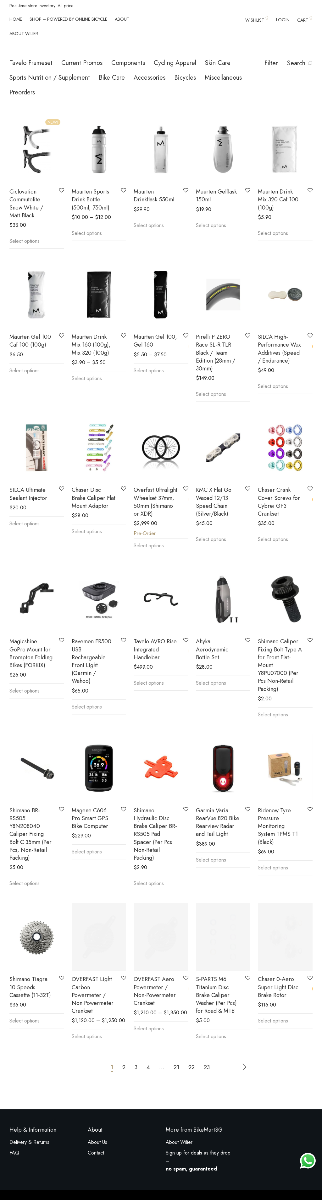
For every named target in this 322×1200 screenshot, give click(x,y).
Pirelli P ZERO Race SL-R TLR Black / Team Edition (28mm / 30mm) (215, 353)
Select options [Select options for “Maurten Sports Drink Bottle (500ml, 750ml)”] (87, 233)
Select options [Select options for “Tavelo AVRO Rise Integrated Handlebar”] (149, 683)
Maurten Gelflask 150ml (216, 196)
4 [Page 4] (148, 1067)
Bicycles (185, 77)
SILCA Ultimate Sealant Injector (28, 494)
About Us (97, 1142)
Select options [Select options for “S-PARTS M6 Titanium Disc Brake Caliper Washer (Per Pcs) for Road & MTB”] (211, 1035)
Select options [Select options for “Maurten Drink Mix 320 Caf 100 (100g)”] (273, 233)
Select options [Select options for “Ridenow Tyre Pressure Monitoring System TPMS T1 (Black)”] (273, 867)
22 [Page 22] (191, 1067)
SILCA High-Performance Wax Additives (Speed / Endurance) (279, 349)
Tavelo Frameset (31, 62)
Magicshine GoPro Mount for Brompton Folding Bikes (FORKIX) (31, 653)
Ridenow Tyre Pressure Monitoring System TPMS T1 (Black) (278, 826)
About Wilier (23, 33)
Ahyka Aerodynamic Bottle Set (212, 649)
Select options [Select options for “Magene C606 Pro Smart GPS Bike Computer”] (87, 851)
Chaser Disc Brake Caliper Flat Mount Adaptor (93, 498)
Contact (96, 1152)
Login (283, 20)
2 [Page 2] (123, 1067)
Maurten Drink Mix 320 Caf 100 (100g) (278, 199)
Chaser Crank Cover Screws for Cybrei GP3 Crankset (279, 502)
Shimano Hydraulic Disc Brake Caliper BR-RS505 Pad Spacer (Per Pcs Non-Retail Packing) (155, 834)
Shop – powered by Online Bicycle (68, 19)
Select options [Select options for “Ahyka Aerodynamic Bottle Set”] (211, 683)
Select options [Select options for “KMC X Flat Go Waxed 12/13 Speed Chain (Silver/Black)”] (211, 539)
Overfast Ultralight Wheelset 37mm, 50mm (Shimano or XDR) (155, 502)
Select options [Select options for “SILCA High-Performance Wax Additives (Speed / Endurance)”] (273, 386)
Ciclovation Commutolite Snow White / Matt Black (26, 204)
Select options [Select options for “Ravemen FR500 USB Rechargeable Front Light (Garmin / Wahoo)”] (87, 706)
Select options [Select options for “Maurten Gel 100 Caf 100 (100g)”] (24, 370)
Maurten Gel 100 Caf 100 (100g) (30, 341)
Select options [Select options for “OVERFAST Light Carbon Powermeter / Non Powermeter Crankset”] (87, 1035)
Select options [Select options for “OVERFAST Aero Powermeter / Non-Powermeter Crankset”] (149, 1028)
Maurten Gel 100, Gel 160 (155, 341)
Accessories (149, 77)
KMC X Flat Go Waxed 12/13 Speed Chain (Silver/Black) (213, 502)
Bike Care (112, 77)
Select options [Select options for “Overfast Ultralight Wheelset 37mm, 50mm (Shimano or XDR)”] (149, 545)
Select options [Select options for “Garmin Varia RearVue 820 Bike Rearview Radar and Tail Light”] (211, 859)
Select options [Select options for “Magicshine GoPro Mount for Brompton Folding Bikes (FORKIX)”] (24, 690)
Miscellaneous (223, 77)
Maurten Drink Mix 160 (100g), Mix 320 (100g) (91, 345)
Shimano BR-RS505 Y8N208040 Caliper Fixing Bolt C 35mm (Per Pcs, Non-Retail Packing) (30, 834)
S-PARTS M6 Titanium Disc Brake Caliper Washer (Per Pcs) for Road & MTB (216, 994)
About (122, 19)
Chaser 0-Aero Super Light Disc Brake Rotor (278, 986)
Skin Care (217, 62)
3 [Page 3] (136, 1067)
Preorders (22, 92)
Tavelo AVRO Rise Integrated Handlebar (155, 649)
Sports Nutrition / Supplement (49, 77)
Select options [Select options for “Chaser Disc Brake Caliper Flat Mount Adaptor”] (87, 531)
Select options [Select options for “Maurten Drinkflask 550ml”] (149, 225)
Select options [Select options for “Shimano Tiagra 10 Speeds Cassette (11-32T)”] (24, 1020)
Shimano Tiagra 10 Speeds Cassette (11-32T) (30, 987)
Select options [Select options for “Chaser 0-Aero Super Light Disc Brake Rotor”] (273, 1020)
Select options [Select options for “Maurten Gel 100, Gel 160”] (149, 370)
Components (128, 62)
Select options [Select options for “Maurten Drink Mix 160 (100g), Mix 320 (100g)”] (87, 378)
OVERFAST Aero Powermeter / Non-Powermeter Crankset (155, 990)
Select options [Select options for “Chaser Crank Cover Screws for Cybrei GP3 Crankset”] (273, 539)
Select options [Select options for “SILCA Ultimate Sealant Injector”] (24, 523)
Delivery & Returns (29, 1142)
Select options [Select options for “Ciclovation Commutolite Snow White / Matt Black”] (24, 241)
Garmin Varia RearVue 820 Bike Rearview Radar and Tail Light (217, 822)
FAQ (14, 1152)
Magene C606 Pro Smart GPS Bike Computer (90, 818)
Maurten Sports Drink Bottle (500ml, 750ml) (90, 199)
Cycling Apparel (175, 62)
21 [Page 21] (176, 1067)
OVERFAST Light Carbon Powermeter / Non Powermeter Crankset (93, 994)
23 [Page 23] (207, 1067)
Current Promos (82, 62)
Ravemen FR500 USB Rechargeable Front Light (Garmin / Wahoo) (91, 661)
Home (15, 19)
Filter (271, 63)
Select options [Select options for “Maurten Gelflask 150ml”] (211, 225)
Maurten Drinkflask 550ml (154, 196)
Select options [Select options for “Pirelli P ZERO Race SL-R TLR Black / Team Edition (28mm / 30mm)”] (211, 394)
